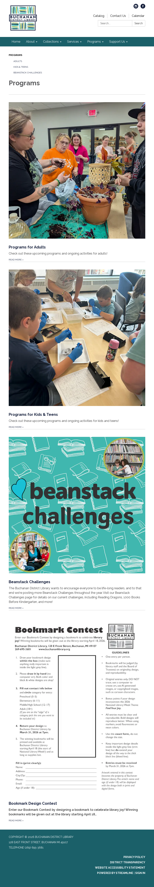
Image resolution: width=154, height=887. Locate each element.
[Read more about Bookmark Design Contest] (77, 716)
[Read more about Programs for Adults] (77, 178)
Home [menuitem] (16, 41)
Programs (15, 55)
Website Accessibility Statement (120, 867)
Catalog (98, 16)
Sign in (140, 872)
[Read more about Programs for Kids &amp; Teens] (77, 345)
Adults (17, 61)
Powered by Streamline (115, 872)
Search (138, 23)
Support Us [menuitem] (117, 41)
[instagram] (136, 7)
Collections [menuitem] (51, 41)
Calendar (138, 16)
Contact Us (118, 16)
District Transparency (127, 862)
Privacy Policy (134, 857)
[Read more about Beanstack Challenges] (77, 519)
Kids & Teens (20, 67)
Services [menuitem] (73, 41)
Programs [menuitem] (94, 41)
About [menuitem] (30, 41)
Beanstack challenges (27, 72)
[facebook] (143, 7)
